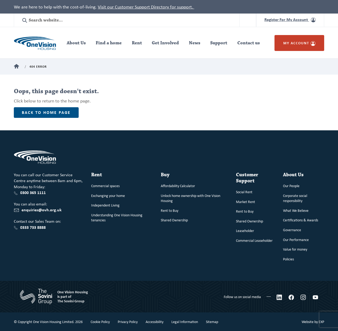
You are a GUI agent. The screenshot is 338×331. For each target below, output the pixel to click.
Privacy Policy (128, 321)
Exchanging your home (108, 195)
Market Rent (245, 201)
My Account (299, 42)
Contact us (248, 43)
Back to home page (46, 112)
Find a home (109, 43)
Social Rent (244, 191)
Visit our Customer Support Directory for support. (146, 6)
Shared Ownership (174, 219)
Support (218, 43)
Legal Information (184, 321)
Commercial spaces (105, 185)
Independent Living (105, 205)
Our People (291, 185)
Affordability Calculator (178, 185)
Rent (137, 43)
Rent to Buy (169, 210)
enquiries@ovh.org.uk (42, 210)
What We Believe (296, 210)
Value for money (295, 249)
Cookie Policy (100, 321)
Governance (292, 229)
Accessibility (154, 321)
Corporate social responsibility (295, 198)
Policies (288, 258)
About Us (76, 43)
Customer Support (247, 178)
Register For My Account (290, 19)
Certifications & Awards (300, 219)
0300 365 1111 (33, 192)
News (194, 43)
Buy (165, 175)
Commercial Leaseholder (254, 240)
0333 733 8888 (33, 227)
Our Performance (296, 239)
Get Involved (165, 43)
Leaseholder (245, 230)
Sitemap (212, 321)
